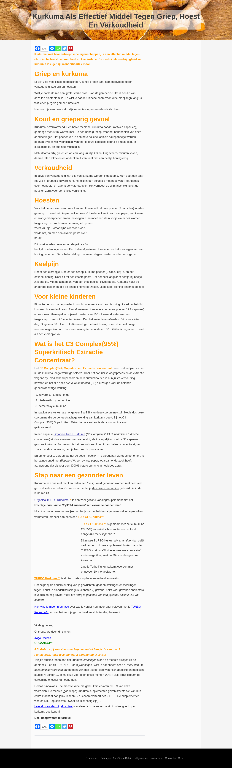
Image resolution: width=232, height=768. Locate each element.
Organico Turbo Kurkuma (69, 434)
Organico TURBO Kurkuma (51, 500)
